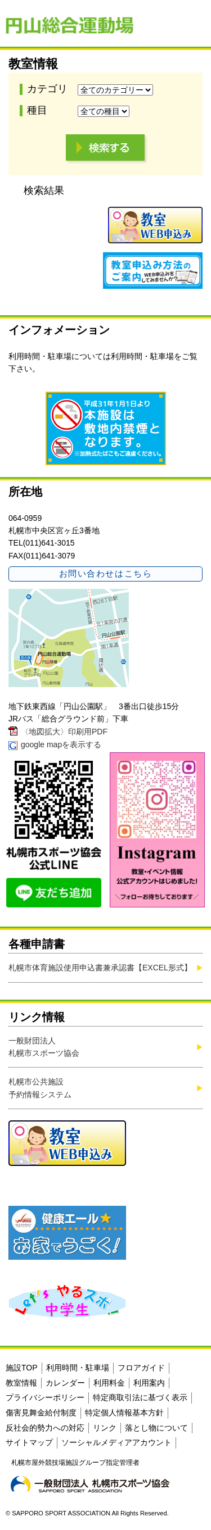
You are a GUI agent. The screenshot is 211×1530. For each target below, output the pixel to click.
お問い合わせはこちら (105, 573)
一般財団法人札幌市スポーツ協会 (43, 1046)
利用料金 (109, 1382)
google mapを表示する (61, 744)
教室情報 (21, 1382)
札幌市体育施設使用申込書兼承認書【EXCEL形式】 (100, 967)
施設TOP (22, 1367)
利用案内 (149, 1382)
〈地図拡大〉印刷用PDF (64, 731)
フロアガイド (141, 1367)
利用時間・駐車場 (142, 356)
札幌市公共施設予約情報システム (39, 1087)
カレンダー (65, 1382)
